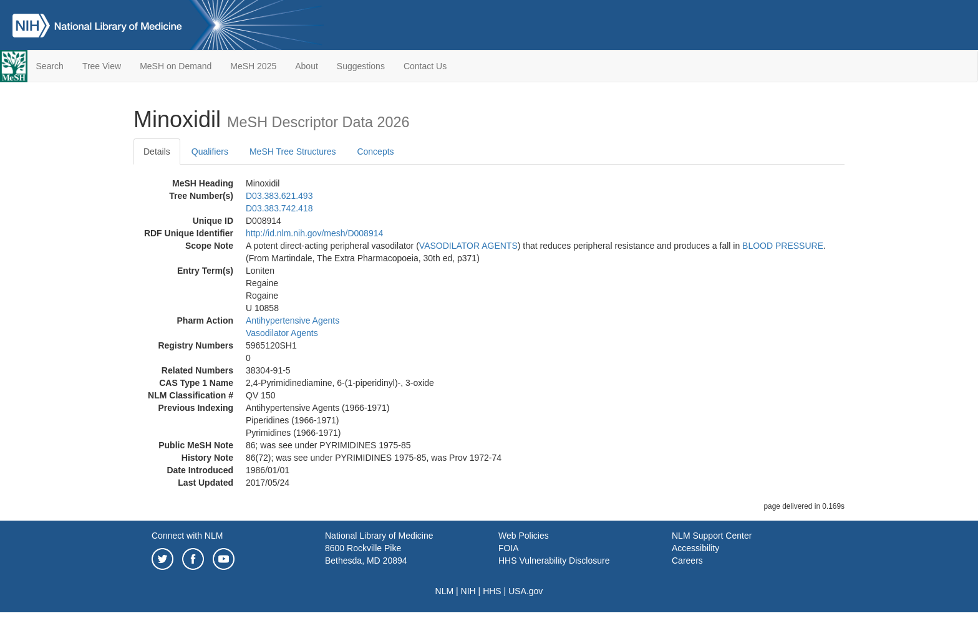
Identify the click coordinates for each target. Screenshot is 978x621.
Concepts (375, 151)
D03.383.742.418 (279, 208)
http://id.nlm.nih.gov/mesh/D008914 (314, 233)
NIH (468, 591)
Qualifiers (209, 151)
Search (50, 66)
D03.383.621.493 (279, 196)
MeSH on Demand (175, 66)
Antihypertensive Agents (292, 320)
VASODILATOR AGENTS (468, 246)
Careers (687, 561)
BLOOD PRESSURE (782, 246)
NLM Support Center (712, 536)
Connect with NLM (187, 536)
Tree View (101, 66)
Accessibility (695, 548)
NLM (444, 591)
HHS (492, 591)
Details (156, 151)
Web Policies (523, 536)
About (306, 66)
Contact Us (425, 66)
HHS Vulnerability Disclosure (553, 561)
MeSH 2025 (253, 66)
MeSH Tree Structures (292, 151)
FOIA (508, 548)
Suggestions (361, 66)
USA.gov (525, 591)
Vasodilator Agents (282, 333)
